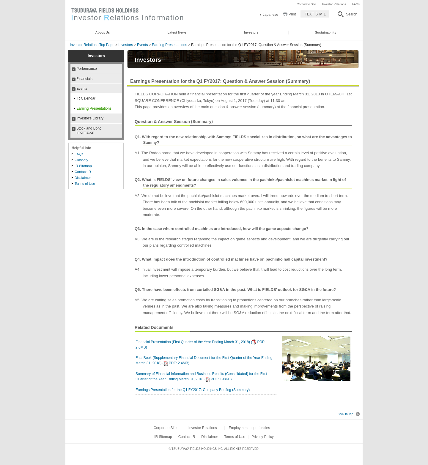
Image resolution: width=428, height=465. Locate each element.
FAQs (356, 4)
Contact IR (83, 172)
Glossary (81, 160)
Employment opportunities (249, 428)
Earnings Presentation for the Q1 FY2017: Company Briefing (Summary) (193, 390)
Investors (126, 45)
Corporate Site (306, 4)
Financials (84, 79)
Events (142, 45)
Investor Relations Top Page (92, 45)
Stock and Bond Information (89, 130)
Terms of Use (85, 183)
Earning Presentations (169, 45)
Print (292, 14)
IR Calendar (85, 98)
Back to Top (349, 414)
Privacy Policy (262, 437)
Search (351, 14)
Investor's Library (89, 118)
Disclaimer (83, 177)
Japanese (270, 14)
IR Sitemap (83, 166)
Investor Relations (334, 4)
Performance (86, 69)
